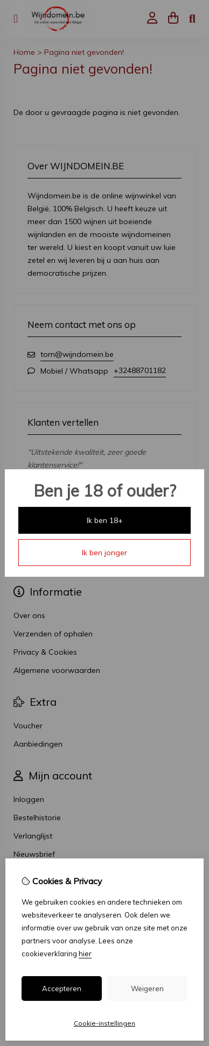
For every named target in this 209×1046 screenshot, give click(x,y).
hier (85, 953)
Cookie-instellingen (104, 1023)
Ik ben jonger (104, 552)
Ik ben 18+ (105, 520)
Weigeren (147, 988)
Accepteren (61, 988)
